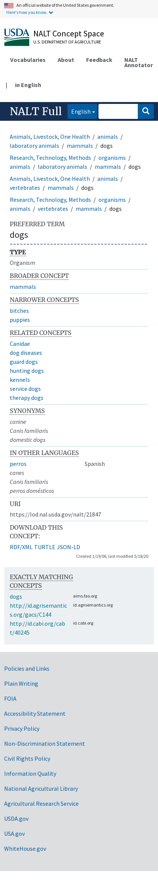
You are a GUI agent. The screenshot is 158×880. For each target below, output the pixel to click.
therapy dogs (26, 397)
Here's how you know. (27, 12)
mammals (80, 145)
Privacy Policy (21, 728)
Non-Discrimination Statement (44, 743)
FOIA (10, 698)
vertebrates (25, 187)
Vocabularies (28, 59)
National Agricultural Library (41, 788)
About (66, 59)
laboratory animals (34, 145)
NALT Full (36, 111)
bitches (19, 310)
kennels (20, 379)
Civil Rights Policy (27, 758)
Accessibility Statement (35, 713)
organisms (112, 157)
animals (107, 136)
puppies (20, 319)
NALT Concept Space (68, 33)
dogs (16, 596)
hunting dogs (27, 370)
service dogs (25, 388)
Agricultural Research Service (41, 803)
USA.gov (14, 833)
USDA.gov (16, 818)
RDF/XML (21, 547)
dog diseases (26, 352)
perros (18, 463)
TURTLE (44, 547)
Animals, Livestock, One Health (50, 136)
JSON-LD (68, 547)
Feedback (99, 59)
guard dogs (24, 361)
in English (28, 85)
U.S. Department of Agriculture (67, 42)
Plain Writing (21, 683)
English (79, 111)
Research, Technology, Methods (50, 157)
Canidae (20, 343)
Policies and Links (26, 668)
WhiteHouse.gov (25, 848)
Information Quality (30, 773)
